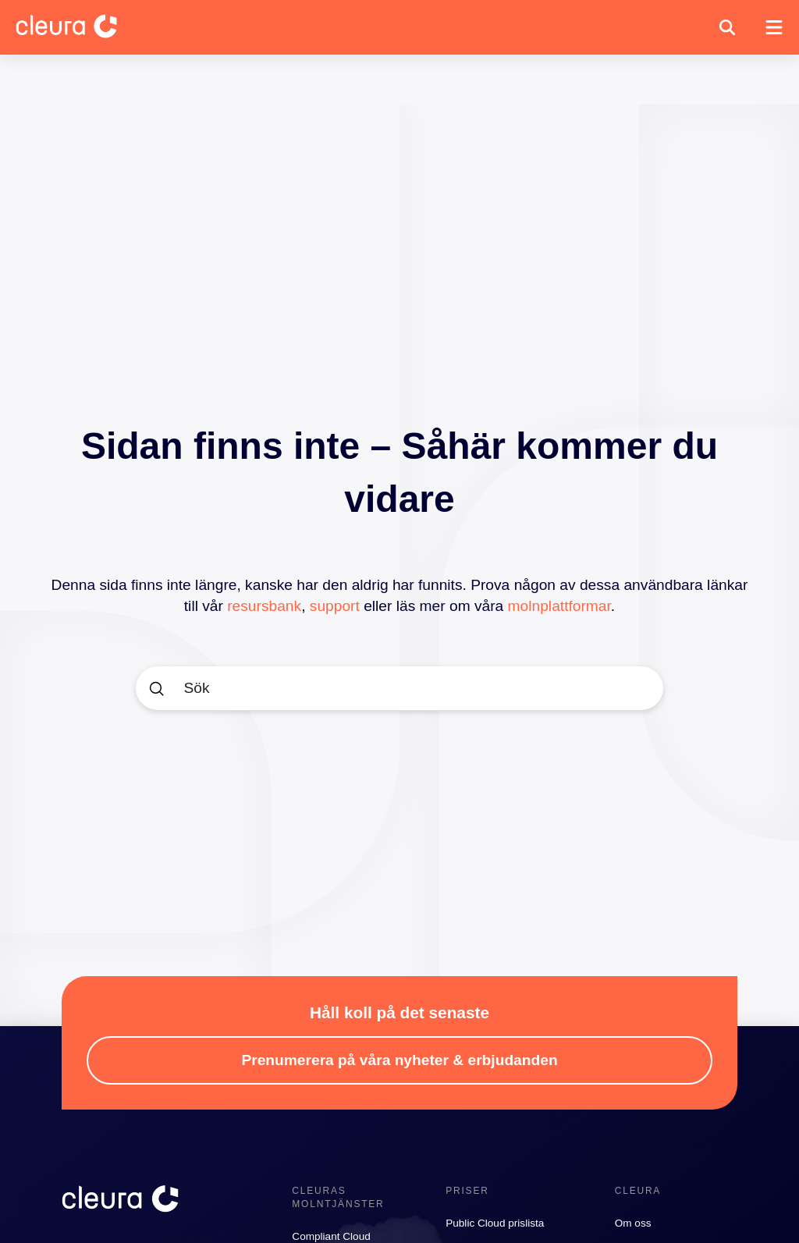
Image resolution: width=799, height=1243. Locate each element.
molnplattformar (559, 606)
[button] (727, 27)
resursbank (264, 606)
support (335, 606)
